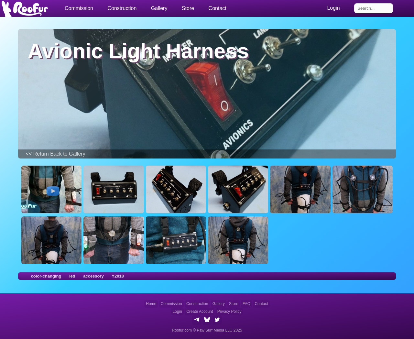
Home (151, 303)
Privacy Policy (229, 311)
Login (177, 311)
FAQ (246, 303)
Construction (197, 303)
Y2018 (118, 276)
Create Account (199, 311)
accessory (93, 276)
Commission (171, 303)
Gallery (159, 8)
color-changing (46, 276)
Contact (217, 8)
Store (188, 8)
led (72, 276)
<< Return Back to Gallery (55, 154)
